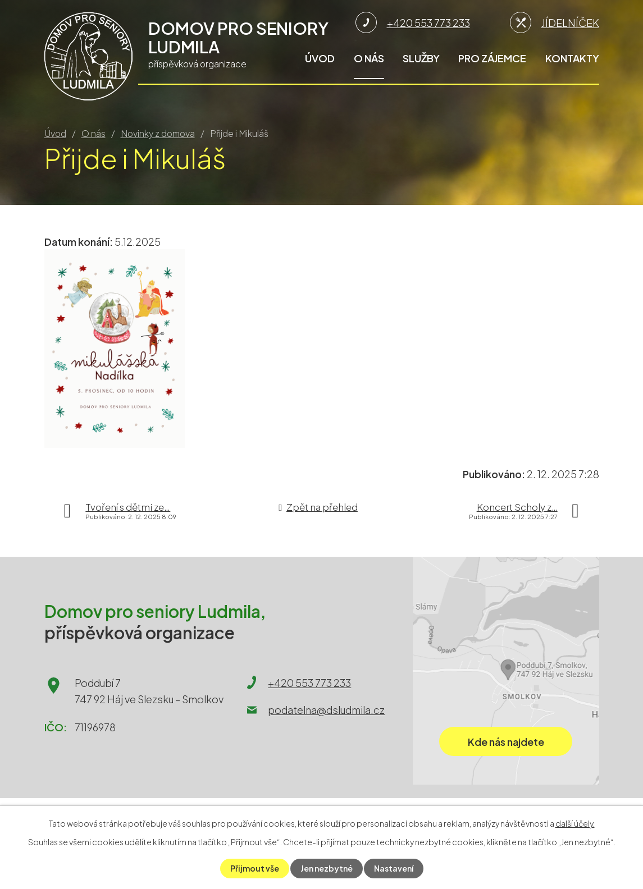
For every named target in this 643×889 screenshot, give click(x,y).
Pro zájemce (492, 58)
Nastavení (393, 868)
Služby (421, 58)
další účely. (575, 823)
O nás (369, 58)
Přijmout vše (254, 868)
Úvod (320, 58)
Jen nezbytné (326, 868)
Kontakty (572, 58)
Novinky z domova (158, 133)
